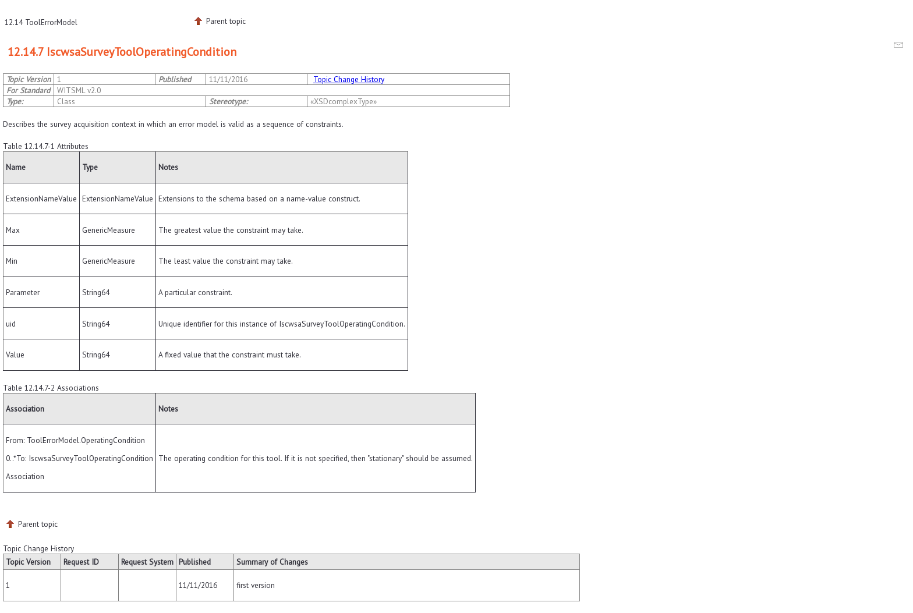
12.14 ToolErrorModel (41, 22)
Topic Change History (348, 79)
